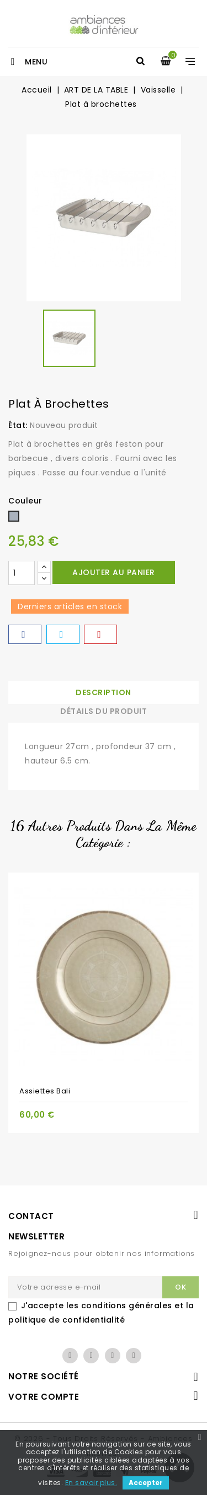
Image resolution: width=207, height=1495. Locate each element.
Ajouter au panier (113, 572)
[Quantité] (21, 573)
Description (103, 692)
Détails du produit (103, 711)
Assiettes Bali (44, 1091)
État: (18, 425)
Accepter (146, 1482)
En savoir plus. (91, 1482)
